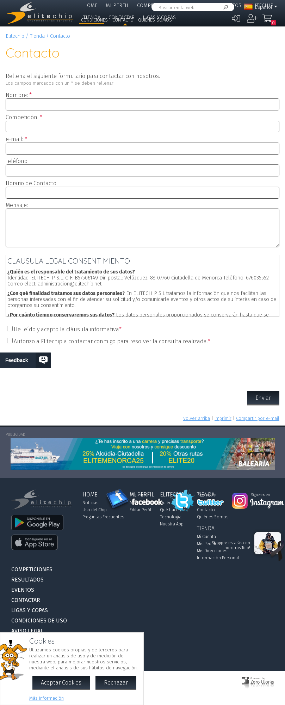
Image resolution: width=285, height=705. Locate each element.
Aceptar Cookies (61, 682)
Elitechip (15, 36)
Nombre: (17, 95)
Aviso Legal (27, 630)
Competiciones (156, 5)
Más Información (46, 698)
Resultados (198, 5)
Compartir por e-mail (257, 418)
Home (90, 5)
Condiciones (94, 20)
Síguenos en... (142, 495)
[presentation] (142, 366)
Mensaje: (17, 205)
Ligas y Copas (29, 610)
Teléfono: (17, 161)
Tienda (37, 36)
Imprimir (223, 418)
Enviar (263, 397)
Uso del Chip (94, 509)
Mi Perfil (117, 5)
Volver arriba (196, 418)
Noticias (90, 502)
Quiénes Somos (155, 20)
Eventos (231, 5)
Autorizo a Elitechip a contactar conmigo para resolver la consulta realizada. (111, 341)
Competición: (22, 117)
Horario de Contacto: (31, 183)
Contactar (25, 600)
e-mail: (14, 139)
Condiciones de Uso (39, 620)
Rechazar (116, 682)
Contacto (123, 20)
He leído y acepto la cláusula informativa (66, 329)
